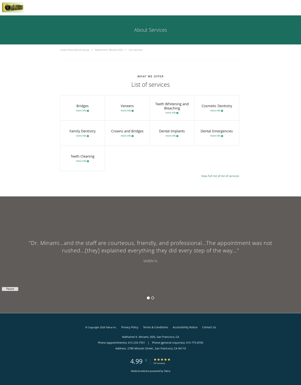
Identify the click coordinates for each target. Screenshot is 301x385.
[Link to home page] (12, 7)
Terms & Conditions (155, 327)
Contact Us (209, 327)
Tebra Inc (111, 327)
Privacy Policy (129, 327)
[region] (150, 251)
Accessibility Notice (185, 327)
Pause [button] (10, 289)
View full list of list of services (220, 176)
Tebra (167, 371)
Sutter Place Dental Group (74, 50)
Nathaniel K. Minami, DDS (109, 50)
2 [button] (153, 298)
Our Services (136, 50)
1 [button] (148, 298)
